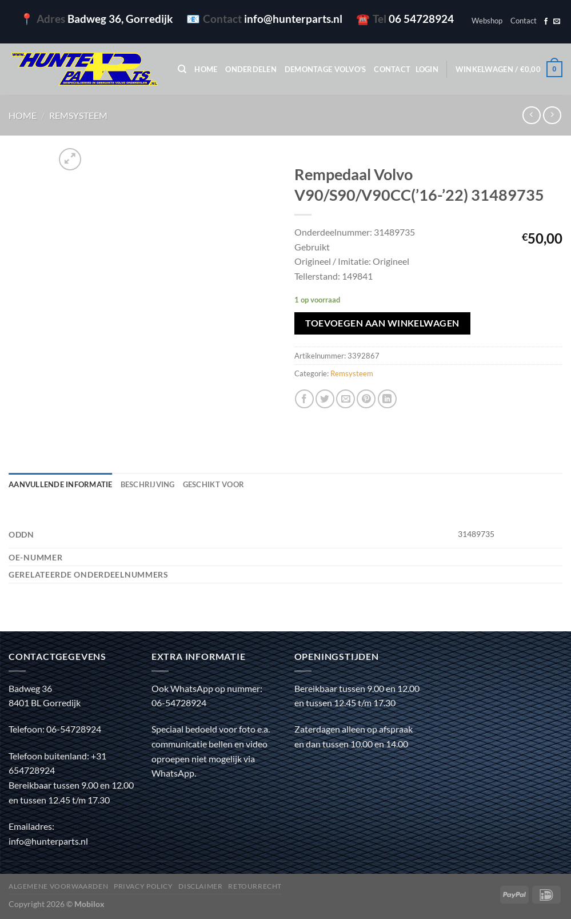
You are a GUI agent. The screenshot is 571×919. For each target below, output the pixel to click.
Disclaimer (200, 886)
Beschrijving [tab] (148, 484)
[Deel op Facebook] (304, 398)
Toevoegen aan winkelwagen (382, 323)
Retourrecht (255, 886)
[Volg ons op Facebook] (545, 22)
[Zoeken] (182, 69)
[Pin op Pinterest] (366, 398)
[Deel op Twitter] (325, 398)
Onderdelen (251, 69)
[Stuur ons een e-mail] (556, 22)
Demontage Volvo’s (325, 69)
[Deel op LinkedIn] (387, 398)
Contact (523, 20)
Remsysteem (78, 115)
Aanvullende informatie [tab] (61, 484)
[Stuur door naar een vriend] (345, 398)
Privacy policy (143, 886)
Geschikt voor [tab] (213, 484)
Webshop (487, 20)
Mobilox (89, 904)
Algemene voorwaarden (58, 886)
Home (205, 69)
